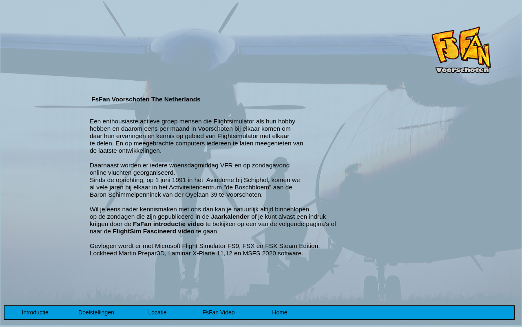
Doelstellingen (96, 312)
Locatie (157, 312)
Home (279, 312)
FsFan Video (218, 312)
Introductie (35, 312)
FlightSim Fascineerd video (153, 231)
